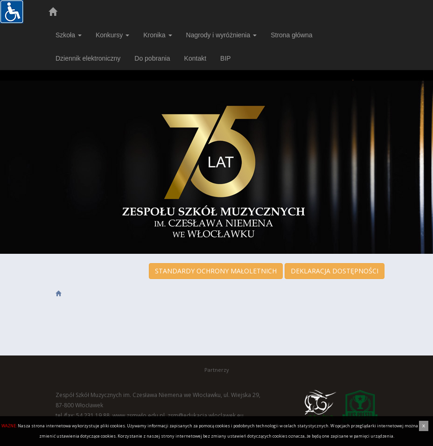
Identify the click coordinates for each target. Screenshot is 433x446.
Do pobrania (152, 58)
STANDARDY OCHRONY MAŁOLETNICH (216, 270)
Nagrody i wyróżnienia (221, 35)
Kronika (157, 35)
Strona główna (292, 35)
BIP (225, 58)
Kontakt (195, 58)
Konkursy (112, 35)
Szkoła (69, 35)
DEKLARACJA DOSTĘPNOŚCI (334, 270)
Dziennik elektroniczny (88, 58)
